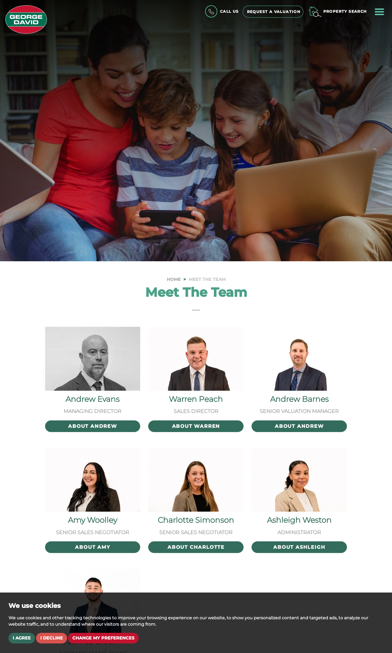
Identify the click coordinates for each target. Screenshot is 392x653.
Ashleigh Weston (299, 520)
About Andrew (92, 426)
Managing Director (92, 411)
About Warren (196, 426)
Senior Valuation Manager (299, 411)
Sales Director (196, 411)
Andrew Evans (92, 399)
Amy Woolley (92, 520)
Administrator (299, 532)
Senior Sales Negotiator (92, 532)
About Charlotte (196, 547)
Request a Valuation (274, 11)
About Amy (92, 547)
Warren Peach (196, 399)
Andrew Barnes (299, 399)
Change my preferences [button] (103, 638)
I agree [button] (22, 638)
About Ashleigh (299, 547)
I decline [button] (51, 638)
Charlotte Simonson (196, 520)
